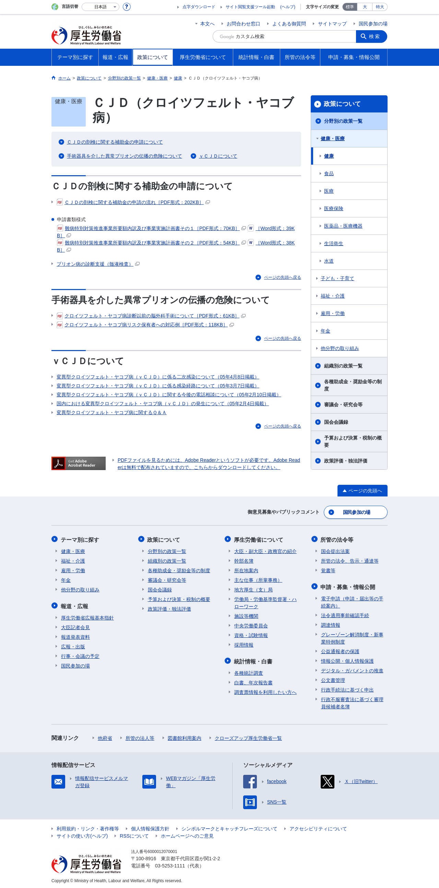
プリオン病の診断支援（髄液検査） (98, 264)
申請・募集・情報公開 (348, 585)
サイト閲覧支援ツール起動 (250, 6)
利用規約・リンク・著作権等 (88, 827)
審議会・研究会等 (343, 404)
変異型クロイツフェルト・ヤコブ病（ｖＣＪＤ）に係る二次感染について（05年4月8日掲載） (158, 377)
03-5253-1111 (170, 864)
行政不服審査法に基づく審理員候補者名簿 (352, 701)
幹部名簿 (243, 560)
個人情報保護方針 (150, 827)
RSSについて (134, 834)
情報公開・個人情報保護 (347, 659)
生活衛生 (333, 243)
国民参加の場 (373, 23)
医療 (329, 191)
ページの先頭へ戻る (282, 277)
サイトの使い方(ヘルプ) (82, 834)
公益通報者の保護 (340, 649)
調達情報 (330, 623)
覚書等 (328, 569)
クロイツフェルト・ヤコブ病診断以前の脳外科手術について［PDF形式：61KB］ (151, 315)
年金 (325, 331)
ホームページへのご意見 (187, 834)
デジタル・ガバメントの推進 (352, 669)
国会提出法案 (335, 550)
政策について (342, 103)
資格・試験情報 (251, 634)
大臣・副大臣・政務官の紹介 (265, 550)
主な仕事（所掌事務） (258, 579)
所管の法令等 (337, 539)
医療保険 (333, 208)
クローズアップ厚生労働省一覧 (248, 736)
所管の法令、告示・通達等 (350, 560)
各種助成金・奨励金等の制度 (353, 385)
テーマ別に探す (80, 539)
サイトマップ (332, 23)
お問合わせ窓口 (243, 23)
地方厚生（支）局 (253, 588)
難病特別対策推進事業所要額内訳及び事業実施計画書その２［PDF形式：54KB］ (151, 242)
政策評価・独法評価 (345, 461)
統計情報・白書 (253, 660)
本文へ (207, 23)
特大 (380, 6)
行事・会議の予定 (80, 654)
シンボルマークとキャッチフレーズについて (229, 827)
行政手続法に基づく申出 (347, 688)
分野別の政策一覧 (343, 121)
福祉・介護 (333, 296)
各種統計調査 (248, 671)
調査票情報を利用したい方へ (265, 690)
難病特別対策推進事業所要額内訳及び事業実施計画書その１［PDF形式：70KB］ (151, 228)
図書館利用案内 (184, 736)
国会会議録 (336, 422)
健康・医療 (333, 138)
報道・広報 (74, 605)
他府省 (105, 736)
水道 (329, 261)
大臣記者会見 (75, 625)
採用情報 (243, 644)
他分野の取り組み (340, 348)
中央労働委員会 (251, 624)
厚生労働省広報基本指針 (87, 616)
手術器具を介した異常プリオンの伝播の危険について (124, 156)
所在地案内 (246, 569)
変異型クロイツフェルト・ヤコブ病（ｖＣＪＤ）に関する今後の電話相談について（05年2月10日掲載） (169, 394)
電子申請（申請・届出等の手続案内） (352, 600)
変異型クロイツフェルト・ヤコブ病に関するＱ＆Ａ (112, 412)
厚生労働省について (259, 539)
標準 (350, 6)
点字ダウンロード (198, 6)
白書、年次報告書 (253, 681)
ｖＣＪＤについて (218, 156)
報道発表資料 (75, 635)
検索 (375, 36)
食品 (329, 173)
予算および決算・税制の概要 (353, 441)
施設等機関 (246, 615)
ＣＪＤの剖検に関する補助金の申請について (115, 142)
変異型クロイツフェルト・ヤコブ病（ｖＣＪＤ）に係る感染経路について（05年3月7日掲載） (158, 385)
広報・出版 (73, 645)
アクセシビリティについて (318, 827)
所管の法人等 (140, 736)
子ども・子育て (337, 278)
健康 (329, 156)
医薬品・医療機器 (343, 226)
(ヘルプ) (287, 6)
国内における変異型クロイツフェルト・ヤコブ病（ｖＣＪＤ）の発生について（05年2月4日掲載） (163, 403)
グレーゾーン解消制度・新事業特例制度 (352, 636)
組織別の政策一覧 (343, 366)
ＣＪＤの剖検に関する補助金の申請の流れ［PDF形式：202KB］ (133, 202)
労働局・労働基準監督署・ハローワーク (265, 602)
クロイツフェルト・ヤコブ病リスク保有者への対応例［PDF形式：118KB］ (145, 324)
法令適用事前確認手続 (345, 613)
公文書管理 (333, 678)
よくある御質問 (289, 23)
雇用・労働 (333, 313)
